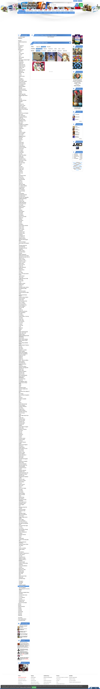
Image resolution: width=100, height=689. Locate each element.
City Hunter (21, 134)
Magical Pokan (22, 334)
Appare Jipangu (22, 69)
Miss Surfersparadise (23, 375)
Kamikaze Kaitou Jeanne (24, 287)
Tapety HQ (38, 46)
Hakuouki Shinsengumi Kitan (23, 240)
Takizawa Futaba (22, 513)
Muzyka (19, 605)
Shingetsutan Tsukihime (23, 476)
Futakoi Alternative (22, 202)
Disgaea (20, 164)
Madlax (20, 329)
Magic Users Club (22, 333)
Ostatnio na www (24, 623)
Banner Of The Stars (23, 90)
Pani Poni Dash (22, 420)
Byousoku (21, 123)
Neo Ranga (21, 393)
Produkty (20, 609)
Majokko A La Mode (23, 349)
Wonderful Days (22, 578)
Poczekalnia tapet (21, 620)
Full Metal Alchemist (23, 194)
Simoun (20, 483)
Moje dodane (34, 12)
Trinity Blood (21, 538)
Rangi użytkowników (47, 682)
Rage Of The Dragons (23, 444)
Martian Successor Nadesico (22, 365)
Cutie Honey (21, 148)
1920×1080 (54, 50)
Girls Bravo (21, 220)
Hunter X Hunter (22, 262)
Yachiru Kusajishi (22, 584)
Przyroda (20, 610)
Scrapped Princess (22, 467)
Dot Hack (21, 166)
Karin (20, 293)
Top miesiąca (78, 124)
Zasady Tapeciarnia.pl (60, 683)
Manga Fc (21, 357)
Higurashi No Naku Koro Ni (24, 257)
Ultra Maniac (21, 551)
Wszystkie (48, 46)
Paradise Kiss (21, 421)
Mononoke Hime (22, 378)
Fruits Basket (21, 193)
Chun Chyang (21, 133)
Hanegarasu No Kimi (23, 248)
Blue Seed (21, 114)
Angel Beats (21, 62)
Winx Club (21, 573)
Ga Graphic (21, 205)
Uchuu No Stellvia (22, 548)
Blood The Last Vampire (23, 113)
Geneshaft (21, 212)
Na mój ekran (43, 50)
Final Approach (22, 187)
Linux (81, 168)
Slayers (20, 486)
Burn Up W (21, 122)
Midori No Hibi (21, 374)
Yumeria (20, 598)
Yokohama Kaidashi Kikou (24, 592)
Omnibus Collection (23, 406)
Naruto (20, 390)
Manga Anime (21, 49)
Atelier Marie (21, 80)
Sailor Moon (21, 456)
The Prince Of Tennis (23, 522)
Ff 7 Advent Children (23, 185)
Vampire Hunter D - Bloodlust (22, 560)
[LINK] (27, 658)
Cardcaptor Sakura (22, 125)
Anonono (20, 68)
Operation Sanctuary (23, 411)
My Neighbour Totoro (23, 381)
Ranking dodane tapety (35, 683)
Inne (19, 44)
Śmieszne (20, 612)
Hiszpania (76, 165)
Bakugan (20, 87)
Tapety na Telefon (29, 10)
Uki (19, 550)
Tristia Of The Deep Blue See (24, 540)
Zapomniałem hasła (21, 678)
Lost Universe (21, 321)
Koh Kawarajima (22, 312)
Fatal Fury (21, 183)
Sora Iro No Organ (22, 488)
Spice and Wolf (22, 494)
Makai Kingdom (22, 351)
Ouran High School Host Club (23, 416)
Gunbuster (21, 230)
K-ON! (20, 282)
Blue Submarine (22, 115)
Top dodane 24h (79, 46)
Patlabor (20, 425)
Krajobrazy (20, 47)
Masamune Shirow (22, 366)
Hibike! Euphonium (22, 254)
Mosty (77, 169)
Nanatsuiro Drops (22, 387)
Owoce (80, 166)
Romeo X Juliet (22, 452)
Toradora (20, 533)
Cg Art (20, 129)
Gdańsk (74, 166)
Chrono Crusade (22, 132)
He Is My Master (22, 251)
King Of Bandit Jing (22, 304)
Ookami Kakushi (22, 410)
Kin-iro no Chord (22, 303)
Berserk (20, 99)
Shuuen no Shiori (22, 480)
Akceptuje (34, 687)
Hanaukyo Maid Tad (23, 245)
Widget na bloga (72, 678)
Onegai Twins (21, 409)
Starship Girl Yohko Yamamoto (22, 500)
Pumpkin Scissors (22, 442)
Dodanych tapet (79, 152)
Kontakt (57, 680)
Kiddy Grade (21, 299)
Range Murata (21, 447)
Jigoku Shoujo (21, 275)
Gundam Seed (22, 231)
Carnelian (21, 127)
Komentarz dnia (79, 71)
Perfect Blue (21, 428)
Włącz (96, 687)
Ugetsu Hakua (21, 549)
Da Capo (20, 153)
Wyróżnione (43, 46)
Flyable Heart (21, 188)
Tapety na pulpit (21, 12)
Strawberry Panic (22, 503)
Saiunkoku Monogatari (23, 458)
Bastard (20, 92)
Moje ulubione (28, 12)
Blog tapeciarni (46, 683)
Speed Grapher (22, 493)
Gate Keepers (21, 211)
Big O (20, 102)
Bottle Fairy (21, 118)
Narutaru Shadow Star (23, 388)
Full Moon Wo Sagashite (24, 197)
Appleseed (21, 71)
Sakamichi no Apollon (23, 461)
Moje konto (58, 10)
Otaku (20, 414)
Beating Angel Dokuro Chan (23, 96)
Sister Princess (22, 484)
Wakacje (74, 162)
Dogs (20, 165)
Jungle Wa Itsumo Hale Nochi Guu (23, 279)
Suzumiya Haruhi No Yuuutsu (23, 508)
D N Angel (21, 149)
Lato (77, 163)
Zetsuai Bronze (22, 600)
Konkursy (67, 10)
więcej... (80, 121)
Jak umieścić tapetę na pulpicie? (62, 677)
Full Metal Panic (22, 196)
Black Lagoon (21, 106)
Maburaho (21, 327)
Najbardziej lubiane (47, 12)
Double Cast (21, 167)
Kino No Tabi (21, 307)
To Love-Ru (21, 528)
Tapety (42, 35)
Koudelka (21, 313)
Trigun (20, 537)
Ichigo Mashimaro (22, 267)
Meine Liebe (21, 370)
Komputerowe (21, 45)
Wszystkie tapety (21, 37)
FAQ (57, 682)
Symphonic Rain (22, 510)
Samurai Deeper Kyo (23, 465)
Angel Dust (21, 63)
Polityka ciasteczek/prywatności (75, 682)
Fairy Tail (20, 181)
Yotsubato (21, 593)
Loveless (20, 324)
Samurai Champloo (22, 463)
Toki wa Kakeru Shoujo (23, 529)
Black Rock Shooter (23, 107)
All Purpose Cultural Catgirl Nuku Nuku (24, 60)
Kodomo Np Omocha (23, 311)
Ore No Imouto (22, 412)
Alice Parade (21, 57)
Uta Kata (20, 555)
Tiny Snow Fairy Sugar (23, 525)
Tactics (20, 512)
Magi (20, 330)
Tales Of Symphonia (23, 514)
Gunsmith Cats (22, 237)
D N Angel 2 (21, 151)
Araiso (20, 73)
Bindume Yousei (22, 105)
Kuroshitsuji (21, 315)
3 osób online (78, 111)
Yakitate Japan (22, 586)
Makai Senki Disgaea (23, 352)
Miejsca (19, 603)
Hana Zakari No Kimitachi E (24, 244)
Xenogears (21, 581)
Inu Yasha (21, 272)
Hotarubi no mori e (22, 260)
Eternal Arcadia (22, 179)
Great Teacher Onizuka (23, 225)
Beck (20, 97)
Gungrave (21, 234)
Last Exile (21, 317)
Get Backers (21, 215)
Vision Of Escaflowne (23, 565)
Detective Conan (22, 158)
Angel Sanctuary (22, 66)
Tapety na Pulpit (22, 10)
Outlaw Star (21, 417)
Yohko (20, 591)
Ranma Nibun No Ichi (23, 448)
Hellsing (20, 253)
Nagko (20, 385)
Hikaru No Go (21, 258)
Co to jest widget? (72, 680)
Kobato (20, 308)
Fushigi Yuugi (21, 201)
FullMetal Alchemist (23, 198)
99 (23, 9)
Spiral (20, 495)
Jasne (59, 48)
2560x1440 (59, 50)
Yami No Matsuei (22, 587)
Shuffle (20, 477)
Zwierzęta (20, 615)
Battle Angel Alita (22, 94)
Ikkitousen (21, 268)
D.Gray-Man (21, 152)
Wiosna (80, 163)
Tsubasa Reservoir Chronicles (22, 542)
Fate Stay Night (22, 184)
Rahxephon (21, 445)
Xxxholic (20, 583)
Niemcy (77, 166)
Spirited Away (21, 497)
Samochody (20, 611)
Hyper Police (21, 263)
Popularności (50, 48)
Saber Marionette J (22, 454)
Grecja (79, 169)
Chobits (20, 131)
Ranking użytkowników (48, 677)
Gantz (20, 208)
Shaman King (21, 475)
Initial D (20, 271)
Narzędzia (60, 12)
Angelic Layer (21, 67)
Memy (35, 10)
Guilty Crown (21, 228)
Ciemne (63, 48)
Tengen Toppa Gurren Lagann (23, 518)
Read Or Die (21, 451)
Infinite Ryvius (21, 269)
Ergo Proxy (21, 176)
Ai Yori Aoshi (21, 53)
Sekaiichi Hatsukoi (22, 470)
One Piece (21, 407)
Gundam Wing (21, 233)
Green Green (21, 226)
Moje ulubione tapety (35, 682)
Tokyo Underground (23, 531)
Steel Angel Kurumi (22, 502)
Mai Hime (21, 347)
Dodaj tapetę (71, 12)
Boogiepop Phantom (23, 116)
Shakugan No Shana (23, 474)
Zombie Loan (21, 601)
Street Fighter (21, 504)
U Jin (20, 546)
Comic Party (21, 143)
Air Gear (20, 54)
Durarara (20, 170)
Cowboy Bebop (22, 146)
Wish (20, 574)
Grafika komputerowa (22, 41)
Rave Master (21, 449)
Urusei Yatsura (22, 554)
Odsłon (55, 48)
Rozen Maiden (22, 453)
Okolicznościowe (21, 606)
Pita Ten (20, 431)
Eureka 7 (20, 180)
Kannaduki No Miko (23, 288)
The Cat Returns (22, 520)
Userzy (53, 10)
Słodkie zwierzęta (76, 168)
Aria (19, 77)
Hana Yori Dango (22, 241)
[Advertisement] (50, 24)
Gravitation (21, 224)
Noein (20, 400)
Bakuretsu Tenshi (22, 89)
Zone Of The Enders (23, 602)
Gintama (20, 219)
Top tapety (40, 12)
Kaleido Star (21, 284)
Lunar (20, 326)
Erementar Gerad (22, 175)
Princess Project (22, 438)
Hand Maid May (22, 246)
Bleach (20, 111)
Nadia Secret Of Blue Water (23, 383)
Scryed (20, 469)
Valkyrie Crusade (22, 558)
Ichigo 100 (21, 265)
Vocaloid (20, 567)
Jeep (75, 169)
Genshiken (21, 213)
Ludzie (19, 48)
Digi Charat (21, 161)
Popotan (20, 435)
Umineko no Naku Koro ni (24, 553)
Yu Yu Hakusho (22, 597)
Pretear (20, 437)
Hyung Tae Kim (22, 264)
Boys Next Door (22, 119)
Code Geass (21, 142)
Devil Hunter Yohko (22, 160)
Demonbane (21, 157)
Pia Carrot (21, 430)
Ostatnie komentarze (47, 680)
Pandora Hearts (22, 419)
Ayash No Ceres (22, 82)
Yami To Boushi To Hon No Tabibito (24, 589)
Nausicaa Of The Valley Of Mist (24, 392)
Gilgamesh (21, 217)
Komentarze (40, 10)
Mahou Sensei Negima (23, 339)
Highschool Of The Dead (24, 255)
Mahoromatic (21, 337)
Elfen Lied (21, 173)
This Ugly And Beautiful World (23, 524)
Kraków (77, 170)
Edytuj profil (20, 683)
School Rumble (22, 466)
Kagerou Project (22, 283)
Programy (77, 164)
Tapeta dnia (23, 662)
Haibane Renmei (22, 238)
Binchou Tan (21, 104)
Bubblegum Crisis (22, 120)
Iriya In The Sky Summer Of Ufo (24, 274)
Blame (20, 110)
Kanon (20, 289)
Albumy (45, 10)
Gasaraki (20, 210)
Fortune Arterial (22, 190)
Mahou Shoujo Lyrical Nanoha (23, 341)
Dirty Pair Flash (22, 162)
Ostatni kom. (78, 88)
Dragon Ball (21, 169)
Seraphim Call (21, 471)
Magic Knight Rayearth (23, 331)
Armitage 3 (21, 78)
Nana (20, 386)
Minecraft (77, 167)
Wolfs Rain (21, 577)
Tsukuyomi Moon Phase (23, 544)
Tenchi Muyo (21, 515)
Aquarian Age (21, 72)
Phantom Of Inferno (23, 429)
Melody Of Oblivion (22, 371)
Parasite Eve (21, 424)
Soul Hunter (21, 492)
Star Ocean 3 (21, 498)
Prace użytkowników (22, 618)
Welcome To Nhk (22, 569)
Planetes (20, 433)
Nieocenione (65, 12)
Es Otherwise (21, 178)
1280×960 (49, 50)
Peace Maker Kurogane (23, 426)
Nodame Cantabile (22, 398)
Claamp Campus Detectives (22, 137)
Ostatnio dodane (39, 48)
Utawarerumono (22, 557)
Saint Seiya (21, 457)
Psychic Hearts (22, 439)
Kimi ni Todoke (22, 302)
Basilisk (20, 91)
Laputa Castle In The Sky (24, 316)
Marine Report (21, 361)
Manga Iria (21, 358)
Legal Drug (21, 318)
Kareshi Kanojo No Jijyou (24, 292)
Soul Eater (21, 490)
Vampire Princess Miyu (23, 563)
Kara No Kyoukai (22, 291)
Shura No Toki (21, 479)
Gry (19, 43)
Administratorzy (79, 141)
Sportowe (20, 614)
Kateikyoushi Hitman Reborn (23, 295)
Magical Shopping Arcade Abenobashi (24, 336)
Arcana (20, 74)
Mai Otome (21, 348)
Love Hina (21, 322)
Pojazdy (19, 607)
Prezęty (75, 163)
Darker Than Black (22, 155)
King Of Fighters (22, 306)
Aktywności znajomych (22, 680)
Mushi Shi (21, 380)
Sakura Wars (21, 462)
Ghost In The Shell (22, 216)
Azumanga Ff (21, 85)
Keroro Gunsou (22, 298)
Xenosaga (21, 582)
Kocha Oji (21, 310)
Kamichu (20, 285)
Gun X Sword (21, 229)
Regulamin (58, 678)
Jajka (81, 162)
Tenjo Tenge (21, 519)
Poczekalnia (54, 12)
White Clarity (21, 570)
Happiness (21, 249)
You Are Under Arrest (23, 594)
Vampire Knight (22, 561)
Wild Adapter (21, 572)
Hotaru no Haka (22, 259)
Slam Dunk (21, 485)
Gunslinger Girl (22, 235)
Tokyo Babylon (22, 530)
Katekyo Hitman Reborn (23, 297)
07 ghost (20, 50)
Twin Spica (21, 545)
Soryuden (21, 489)
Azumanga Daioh (22, 83)
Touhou (20, 535)
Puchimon (21, 440)
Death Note (21, 156)
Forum (49, 10)
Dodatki (71, 10)
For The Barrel (22, 189)
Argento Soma (22, 76)
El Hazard (21, 171)
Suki (20, 505)
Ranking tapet (33, 680)
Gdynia (81, 164)
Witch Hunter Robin (23, 576)
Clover (20, 141)
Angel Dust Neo (22, 64)
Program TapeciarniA (73, 677)
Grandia (20, 221)
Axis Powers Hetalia (23, 81)
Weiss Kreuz (21, 568)
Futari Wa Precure (22, 203)
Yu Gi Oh (20, 596)
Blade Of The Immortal (23, 109)
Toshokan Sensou (22, 534)
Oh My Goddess (22, 405)
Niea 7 (20, 396)
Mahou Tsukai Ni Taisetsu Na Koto (24, 346)
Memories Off (21, 372)
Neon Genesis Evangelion (24, 395)
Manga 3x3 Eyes (22, 355)
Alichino (20, 58)
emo (20, 174)
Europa (74, 167)
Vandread (21, 564)
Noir (19, 401)
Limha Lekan (21, 320)
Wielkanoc (20, 38)
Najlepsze (45, 48)
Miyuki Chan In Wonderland (22, 377)
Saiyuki (20, 460)
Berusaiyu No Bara (22, 100)
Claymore (21, 139)
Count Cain (21, 144)
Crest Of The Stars (22, 147)
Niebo (81, 167)
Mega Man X (21, 368)
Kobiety (74, 164)
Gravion (20, 222)
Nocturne (20, 397)
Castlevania (21, 128)
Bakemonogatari (22, 86)
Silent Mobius (21, 481)
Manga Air (21, 356)
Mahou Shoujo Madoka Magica (23, 343)
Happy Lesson (22, 250)
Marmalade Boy (22, 362)
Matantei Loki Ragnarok (23, 367)
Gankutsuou (21, 207)
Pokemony (21, 434)
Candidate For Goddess (23, 124)
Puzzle (62, 10)
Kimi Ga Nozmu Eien (23, 301)
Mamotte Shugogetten (23, 353)
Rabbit (20, 443)
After (20, 52)
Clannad (20, 138)
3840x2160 (65, 50)
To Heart (20, 526)
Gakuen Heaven (22, 206)
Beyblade (21, 101)
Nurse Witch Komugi (23, 403)
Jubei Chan (21, 277)
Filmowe (19, 40)
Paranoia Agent (22, 422)
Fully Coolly (21, 199)
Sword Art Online (22, 509)
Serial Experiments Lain (23, 472)
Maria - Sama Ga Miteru (23, 360)
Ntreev (20, 402)
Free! (20, 192)
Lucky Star (21, 325)
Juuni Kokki (21, 280)
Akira (20, 56)
